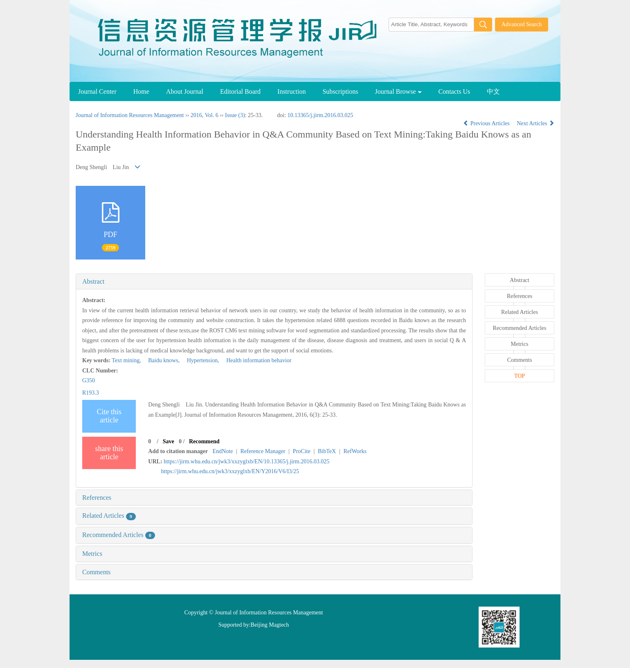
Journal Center (97, 91)
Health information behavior (255, 360)
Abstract (93, 281)
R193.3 (90, 393)
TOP (519, 376)
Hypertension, (200, 360)
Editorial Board (240, 91)
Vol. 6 (211, 115)
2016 (196, 115)
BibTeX (327, 451)
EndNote (222, 451)
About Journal (184, 91)
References (96, 497)
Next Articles (535, 123)
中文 (493, 91)
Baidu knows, (161, 360)
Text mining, (127, 360)
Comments (96, 572)
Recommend (204, 441)
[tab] (274, 281)
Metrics (92, 553)
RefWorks (354, 451)
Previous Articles (487, 123)
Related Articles (109, 515)
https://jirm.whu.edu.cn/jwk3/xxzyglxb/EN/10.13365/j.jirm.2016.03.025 (246, 461)
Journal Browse (398, 91)
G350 (88, 380)
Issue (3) (235, 115)
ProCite (301, 451)
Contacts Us (454, 91)
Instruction (291, 91)
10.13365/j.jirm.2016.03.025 (320, 115)
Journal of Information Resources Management (130, 115)
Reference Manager (263, 451)
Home (141, 91)
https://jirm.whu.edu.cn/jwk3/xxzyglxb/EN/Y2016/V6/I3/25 (230, 471)
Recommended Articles (118, 534)
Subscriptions (340, 91)
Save (168, 441)
